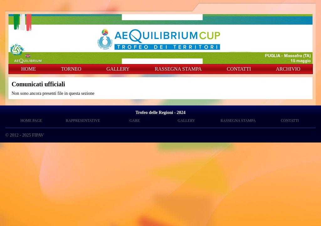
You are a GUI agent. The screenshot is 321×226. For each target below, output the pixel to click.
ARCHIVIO (288, 69)
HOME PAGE (31, 120)
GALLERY (118, 69)
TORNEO (71, 69)
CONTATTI (239, 69)
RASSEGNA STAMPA (178, 69)
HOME (28, 69)
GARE (134, 120)
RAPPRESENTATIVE (83, 120)
